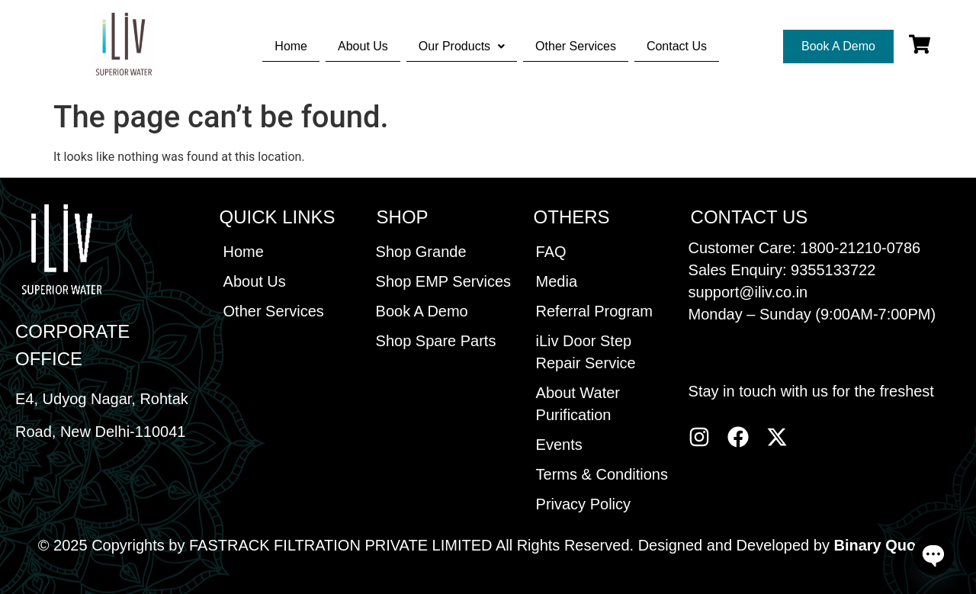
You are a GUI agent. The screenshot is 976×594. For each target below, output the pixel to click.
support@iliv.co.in (748, 292)
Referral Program (594, 311)
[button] (461, 46)
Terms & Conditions (602, 474)
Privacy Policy (583, 504)
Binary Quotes (885, 545)
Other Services (575, 46)
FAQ (551, 251)
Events (559, 444)
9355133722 (833, 270)
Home (290, 46)
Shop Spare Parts (436, 340)
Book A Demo (422, 311)
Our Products (462, 46)
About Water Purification (578, 403)
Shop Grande (421, 251)
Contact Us (677, 46)
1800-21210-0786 (860, 247)
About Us (363, 46)
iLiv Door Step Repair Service (586, 351)
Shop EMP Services (444, 281)
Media (556, 281)
